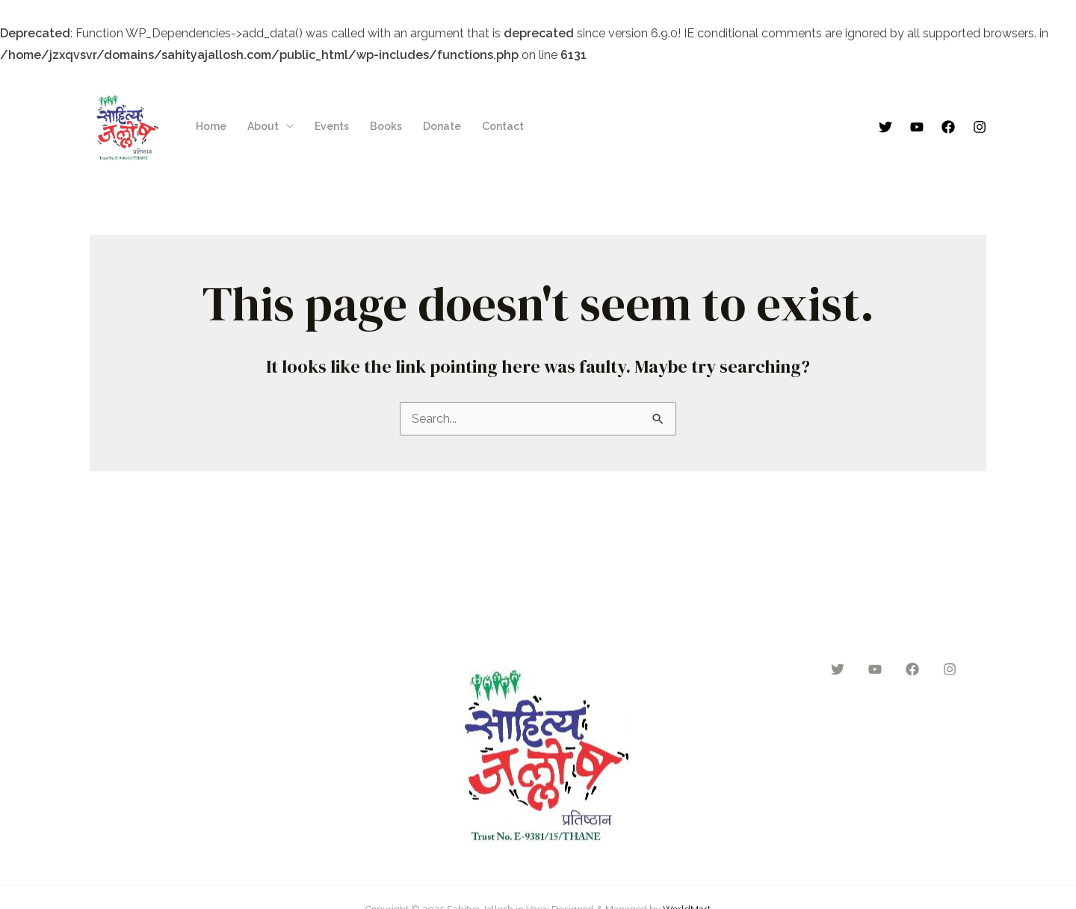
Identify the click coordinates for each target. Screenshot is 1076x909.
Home (211, 126)
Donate (442, 126)
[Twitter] (885, 127)
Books (386, 126)
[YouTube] (917, 127)
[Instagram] (979, 127)
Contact (503, 126)
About (263, 126)
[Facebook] (948, 127)
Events (332, 126)
